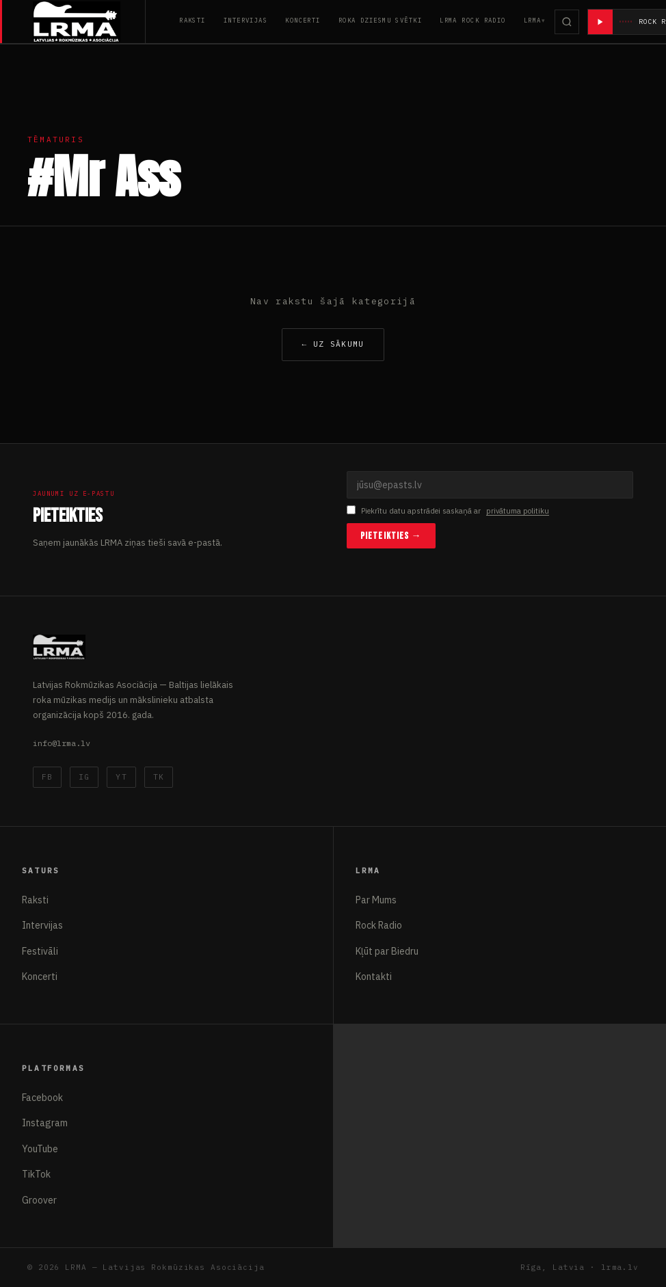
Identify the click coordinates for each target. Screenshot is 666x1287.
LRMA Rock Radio (473, 20)
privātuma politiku (517, 511)
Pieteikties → (391, 536)
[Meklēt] (567, 22)
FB (47, 777)
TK (158, 777)
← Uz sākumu (333, 344)
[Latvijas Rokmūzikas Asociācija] (89, 21)
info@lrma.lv (61, 743)
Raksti (192, 20)
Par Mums (376, 900)
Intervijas (245, 20)
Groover (39, 1200)
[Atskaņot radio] (600, 22)
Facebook (42, 1097)
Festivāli (40, 951)
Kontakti (374, 976)
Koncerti (303, 20)
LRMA (533, 20)
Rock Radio (379, 925)
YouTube (40, 1149)
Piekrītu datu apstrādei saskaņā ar (448, 511)
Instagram (45, 1123)
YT (121, 777)
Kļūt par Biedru (387, 951)
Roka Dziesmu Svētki (380, 20)
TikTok (36, 1174)
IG (84, 777)
